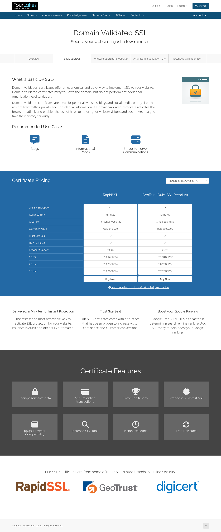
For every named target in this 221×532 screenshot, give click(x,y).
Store (32, 15)
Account (199, 15)
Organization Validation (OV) (149, 58)
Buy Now (110, 279)
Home (18, 15)
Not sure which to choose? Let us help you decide (138, 287)
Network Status (101, 15)
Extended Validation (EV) (187, 58)
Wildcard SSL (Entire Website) (111, 58)
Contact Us (137, 15)
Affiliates (120, 15)
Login (170, 5)
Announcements (52, 15)
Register (181, 5)
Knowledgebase (77, 15)
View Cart (200, 6)
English (157, 5)
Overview (33, 58)
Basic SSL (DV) (72, 58)
